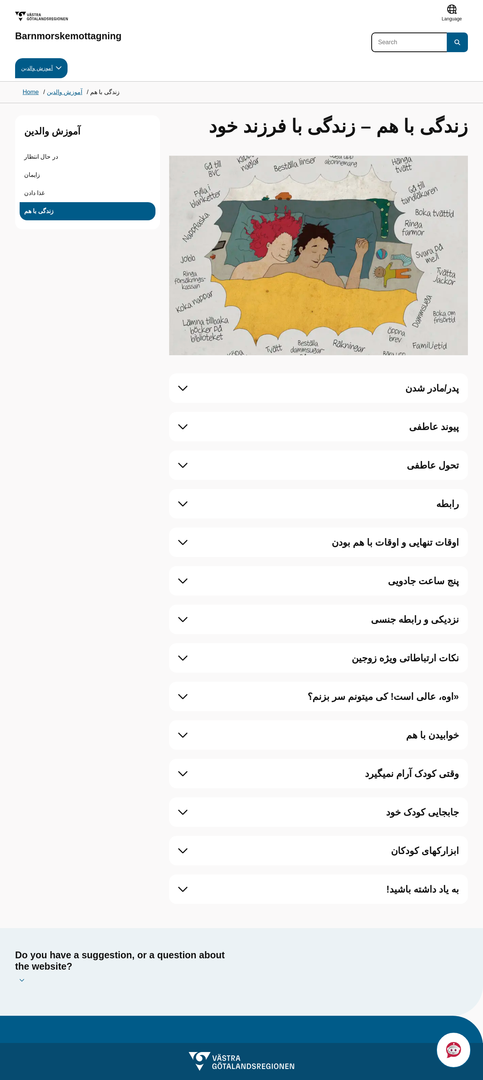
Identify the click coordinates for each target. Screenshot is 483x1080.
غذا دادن (34, 193)
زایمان (32, 175)
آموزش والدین (52, 131)
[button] (453, 1050)
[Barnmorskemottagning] (68, 26)
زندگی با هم (39, 211)
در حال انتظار (41, 156)
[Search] (409, 42)
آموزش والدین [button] (41, 68)
